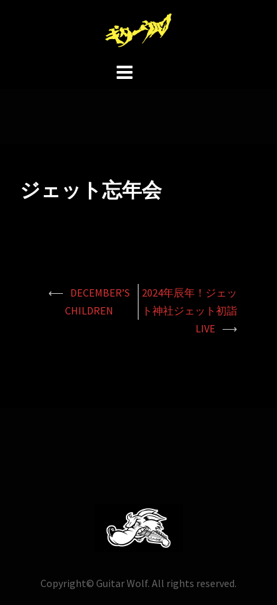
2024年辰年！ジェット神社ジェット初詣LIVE (189, 310)
